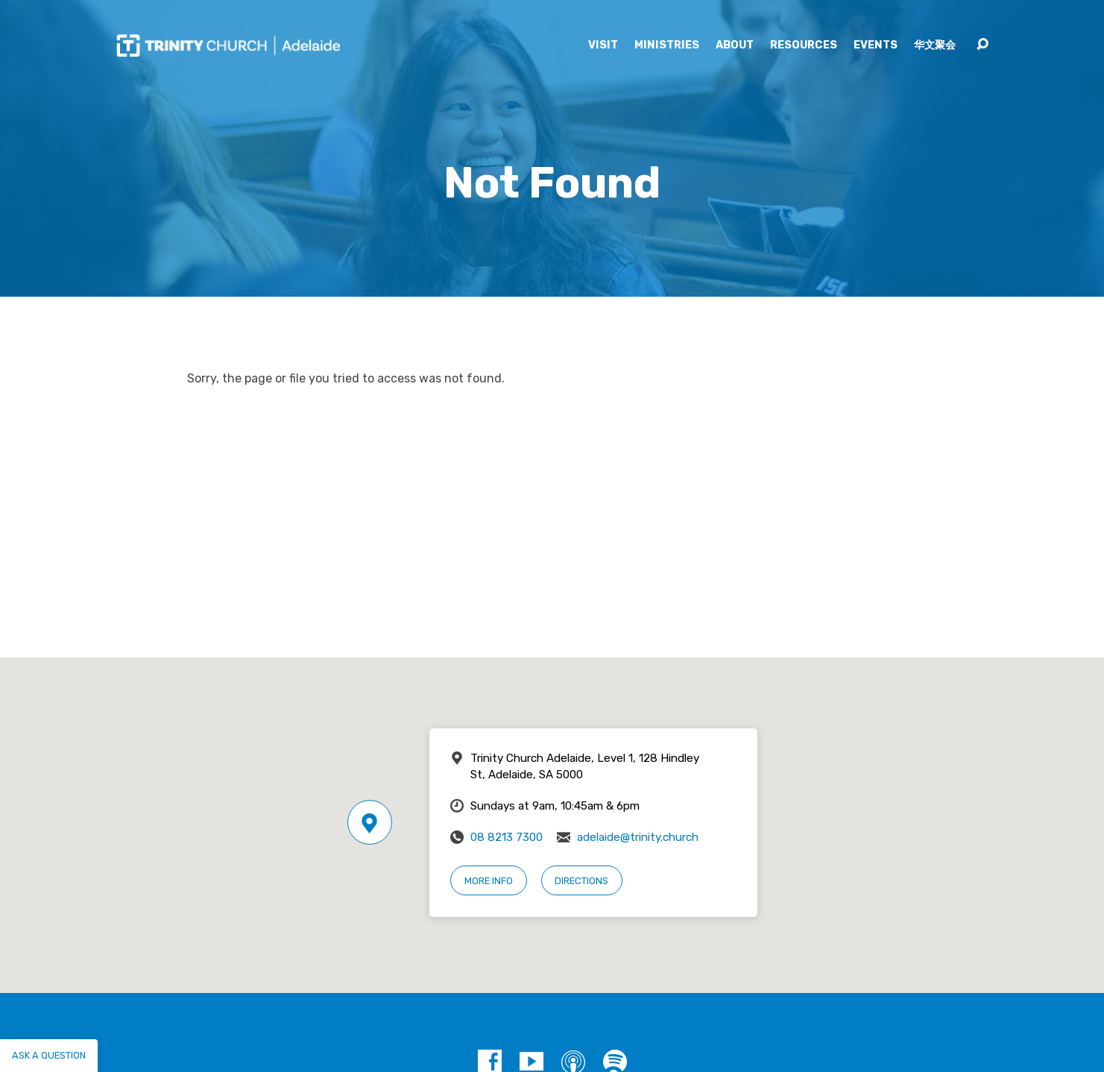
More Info (488, 880)
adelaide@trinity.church (637, 837)
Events (876, 45)
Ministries (666, 45)
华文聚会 (935, 45)
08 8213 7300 (506, 837)
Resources (803, 45)
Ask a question (49, 1055)
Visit (603, 45)
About (735, 45)
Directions (581, 880)
